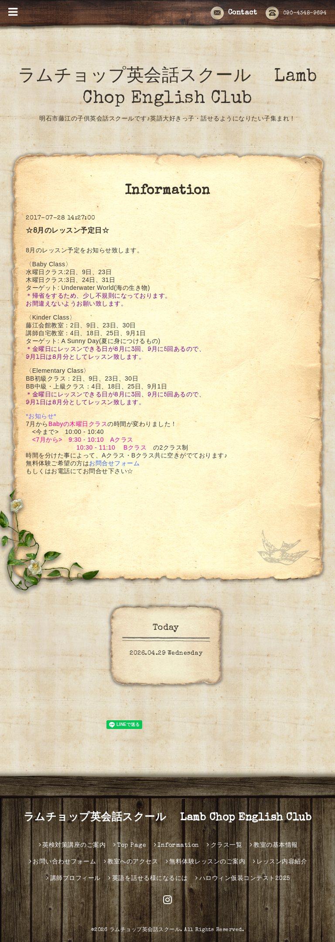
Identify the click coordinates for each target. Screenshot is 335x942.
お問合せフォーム (114, 463)
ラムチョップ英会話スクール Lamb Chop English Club (168, 818)
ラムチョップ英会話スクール (145, 930)
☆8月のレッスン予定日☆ (67, 231)
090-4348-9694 (296, 13)
